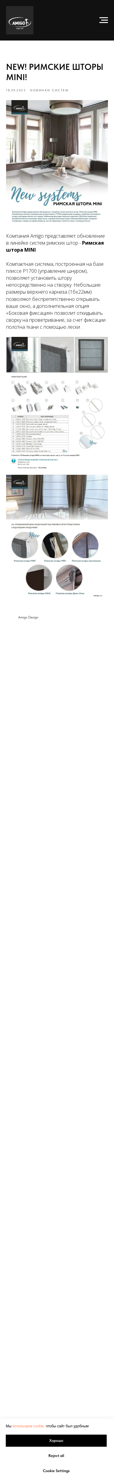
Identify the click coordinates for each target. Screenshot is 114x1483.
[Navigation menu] (103, 20)
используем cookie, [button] (28, 1426)
